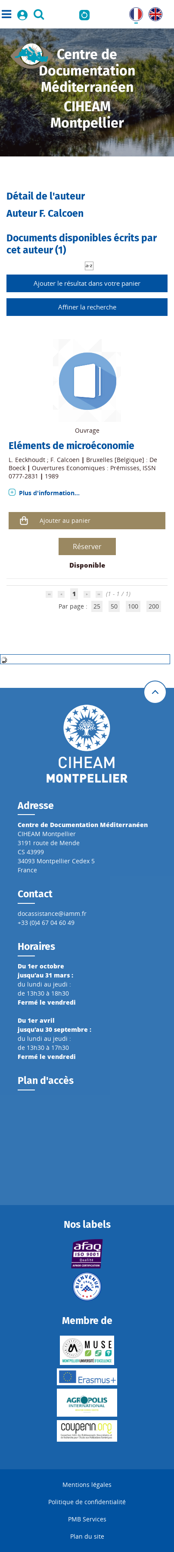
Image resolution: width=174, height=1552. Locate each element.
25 (96, 606)
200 (154, 606)
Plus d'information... (49, 493)
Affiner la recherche (87, 307)
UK (153, 12)
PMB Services (87, 1519)
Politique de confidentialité (87, 1502)
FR (132, 12)
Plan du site (87, 1536)
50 (114, 606)
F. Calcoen (65, 460)
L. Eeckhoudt (27, 460)
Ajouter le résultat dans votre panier (87, 283)
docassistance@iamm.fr (52, 913)
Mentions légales (87, 1484)
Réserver (87, 546)
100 (133, 606)
